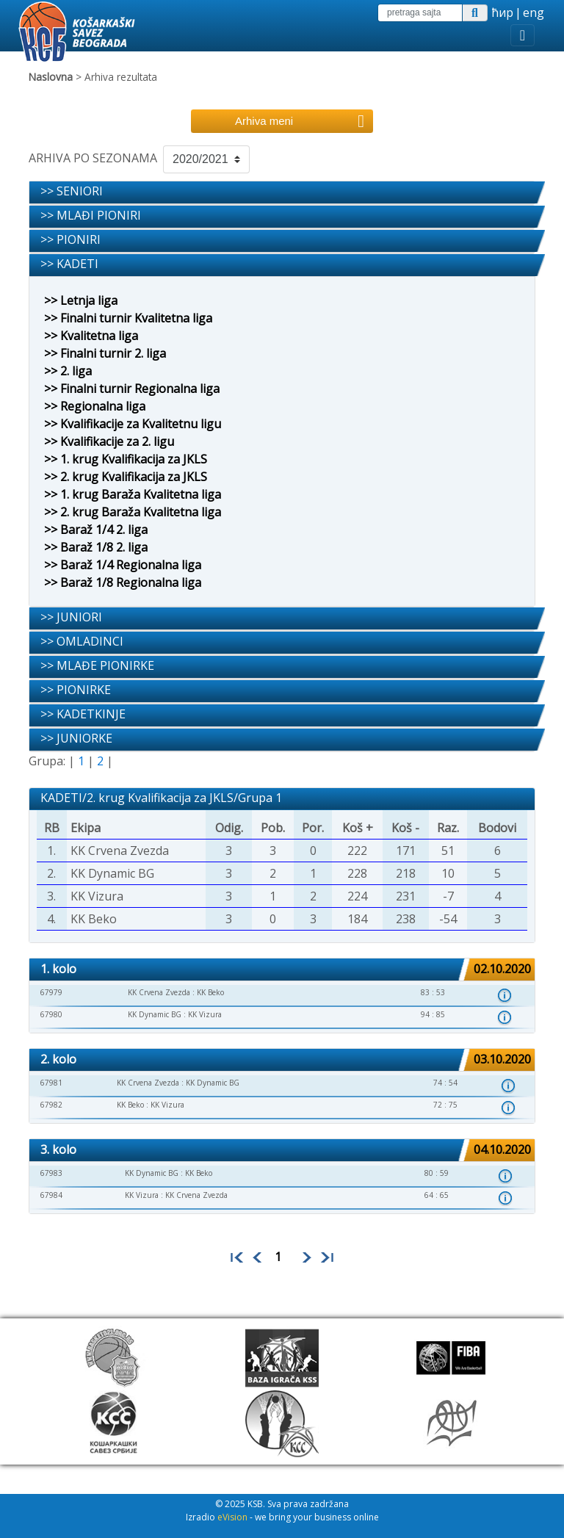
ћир (502, 12)
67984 (51, 1195)
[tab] (282, 192)
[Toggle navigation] (522, 35)
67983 (51, 1173)
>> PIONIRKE (75, 690)
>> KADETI (69, 264)
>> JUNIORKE (76, 738)
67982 (51, 1105)
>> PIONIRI (70, 239)
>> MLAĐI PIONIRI (90, 215)
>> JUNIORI (71, 617)
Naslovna (51, 77)
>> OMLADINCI (81, 641)
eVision (232, 1517)
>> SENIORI (71, 191)
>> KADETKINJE (83, 714)
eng (533, 12)
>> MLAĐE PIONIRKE (97, 665)
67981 (51, 1082)
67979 (51, 992)
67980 (51, 1014)
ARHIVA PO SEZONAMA (93, 158)
